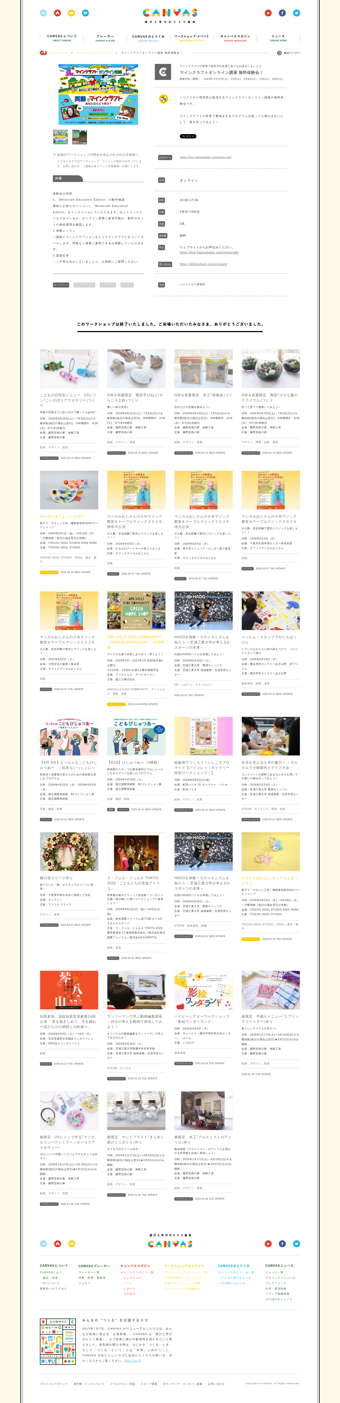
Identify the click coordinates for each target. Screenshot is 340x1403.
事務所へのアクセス (53, 1288)
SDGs (79, 557)
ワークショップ (49, 458)
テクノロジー (203, 684)
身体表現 (247, 683)
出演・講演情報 (276, 1288)
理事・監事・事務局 (92, 1277)
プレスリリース (276, 1283)
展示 (111, 809)
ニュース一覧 (274, 1272)
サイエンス (261, 808)
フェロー (84, 1283)
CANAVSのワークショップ (183, 1277)
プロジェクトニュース (280, 1277)
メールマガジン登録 (122, 1383)
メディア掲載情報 (277, 1293)
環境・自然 (263, 442)
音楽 (118, 947)
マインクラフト (84, 284)
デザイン (54, 447)
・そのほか (128, 1293)
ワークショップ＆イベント (94, 52)
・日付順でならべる (231, 1283)
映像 (204, 925)
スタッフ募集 (149, 1383)
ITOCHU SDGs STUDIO (56, 557)
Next (138, 94)
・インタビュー (131, 1277)
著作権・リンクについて (89, 1383)
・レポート (128, 1288)
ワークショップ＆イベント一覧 (186, 1272)
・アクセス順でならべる (235, 1277)
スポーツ (187, 684)
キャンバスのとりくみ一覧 (236, 1272)
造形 (65, 447)
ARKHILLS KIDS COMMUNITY (127, 689)
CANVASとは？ (51, 1272)
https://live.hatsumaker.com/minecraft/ (206, 157)
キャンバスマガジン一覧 (137, 1272)
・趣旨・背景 (49, 1277)
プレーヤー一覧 (89, 1272)
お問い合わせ (216, 1383)
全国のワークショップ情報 (183, 1283)
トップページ (59, 52)
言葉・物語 (47, 808)
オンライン (108, 284)
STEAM (247, 808)
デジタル (127, 284)
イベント (113, 574)
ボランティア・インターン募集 (183, 1383)
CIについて (133, 1360)
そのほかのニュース (279, 1299)
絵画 (43, 447)
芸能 (110, 563)
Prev (58, 94)
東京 (88, 557)
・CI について (50, 1283)
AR (176, 684)
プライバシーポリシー (54, 1383)
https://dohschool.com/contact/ (203, 264)
